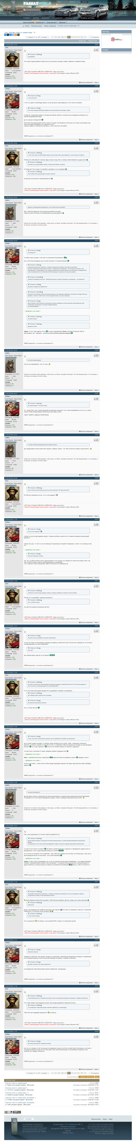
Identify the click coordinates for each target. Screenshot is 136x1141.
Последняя (95, 37)
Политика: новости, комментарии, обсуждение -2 (20, 1098)
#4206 (97, 350)
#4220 (97, 1031)
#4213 (97, 672)
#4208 (97, 434)
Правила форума (87, 18)
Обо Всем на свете (36, 26)
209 (62, 37)
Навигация (62, 22)
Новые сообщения (28, 22)
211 (69, 37)
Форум (36, 18)
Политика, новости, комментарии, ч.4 (16, 1093)
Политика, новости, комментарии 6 (16, 1083)
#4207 (97, 393)
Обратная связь (96, 1119)
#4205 (97, 240)
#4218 (97, 940)
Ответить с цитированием (86, 82)
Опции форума (51, 22)
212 (72, 37)
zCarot (71, 1133)
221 (79, 37)
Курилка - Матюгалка (50, 26)
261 (82, 37)
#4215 (97, 782)
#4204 (97, 197)
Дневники (45, 18)
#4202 (97, 86)
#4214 (97, 726)
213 (75, 37)
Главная (27, 18)
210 (66, 37)
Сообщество (40, 22)
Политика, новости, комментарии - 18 (22, 32)
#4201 (97, 44)
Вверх (97, 82)
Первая (44, 37)
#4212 (97, 626)
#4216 (97, 825)
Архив (105, 1119)
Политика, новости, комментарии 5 (16, 1088)
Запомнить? (61, 4)
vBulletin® (72, 1126)
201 (59, 37)
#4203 (97, 143)
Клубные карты (71, 18)
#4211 (97, 581)
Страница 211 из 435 (33, 37)
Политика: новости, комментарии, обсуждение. (19, 1103)
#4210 (97, 519)
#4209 (97, 478)
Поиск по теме (93, 41)
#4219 (97, 986)
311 (85, 37)
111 (52, 37)
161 (56, 37)
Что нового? (57, 18)
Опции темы (82, 41)
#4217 (97, 881)
